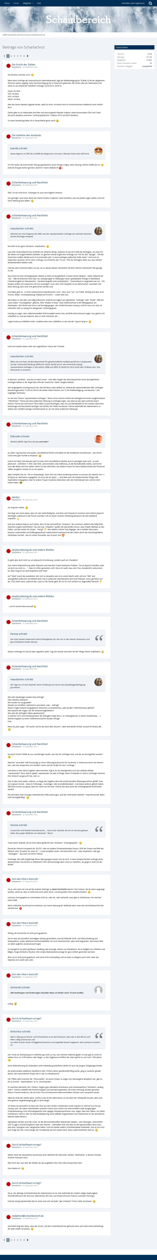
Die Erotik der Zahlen (23, 64)
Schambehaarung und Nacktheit (30, 182)
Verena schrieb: (18, 633)
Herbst (16, 497)
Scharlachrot (16, 67)
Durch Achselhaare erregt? (26, 1018)
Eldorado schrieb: (20, 436)
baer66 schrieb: (18, 148)
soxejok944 (147, 66)
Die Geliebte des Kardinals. (27, 135)
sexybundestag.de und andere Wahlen (33, 549)
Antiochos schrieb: (20, 1031)
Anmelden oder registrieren (133, 3)
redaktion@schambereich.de (28, 1215)
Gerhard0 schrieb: (20, 987)
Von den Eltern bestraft (25, 878)
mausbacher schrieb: (22, 228)
